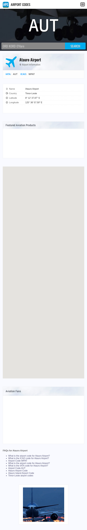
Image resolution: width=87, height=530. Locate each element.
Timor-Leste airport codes (20, 475)
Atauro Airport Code (18, 470)
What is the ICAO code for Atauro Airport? (28, 458)
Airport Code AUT (16, 468)
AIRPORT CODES (16, 4)
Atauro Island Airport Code (21, 473)
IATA (8, 74)
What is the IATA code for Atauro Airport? (28, 466)
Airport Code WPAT (17, 461)
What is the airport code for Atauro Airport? (29, 456)
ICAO (23, 74)
